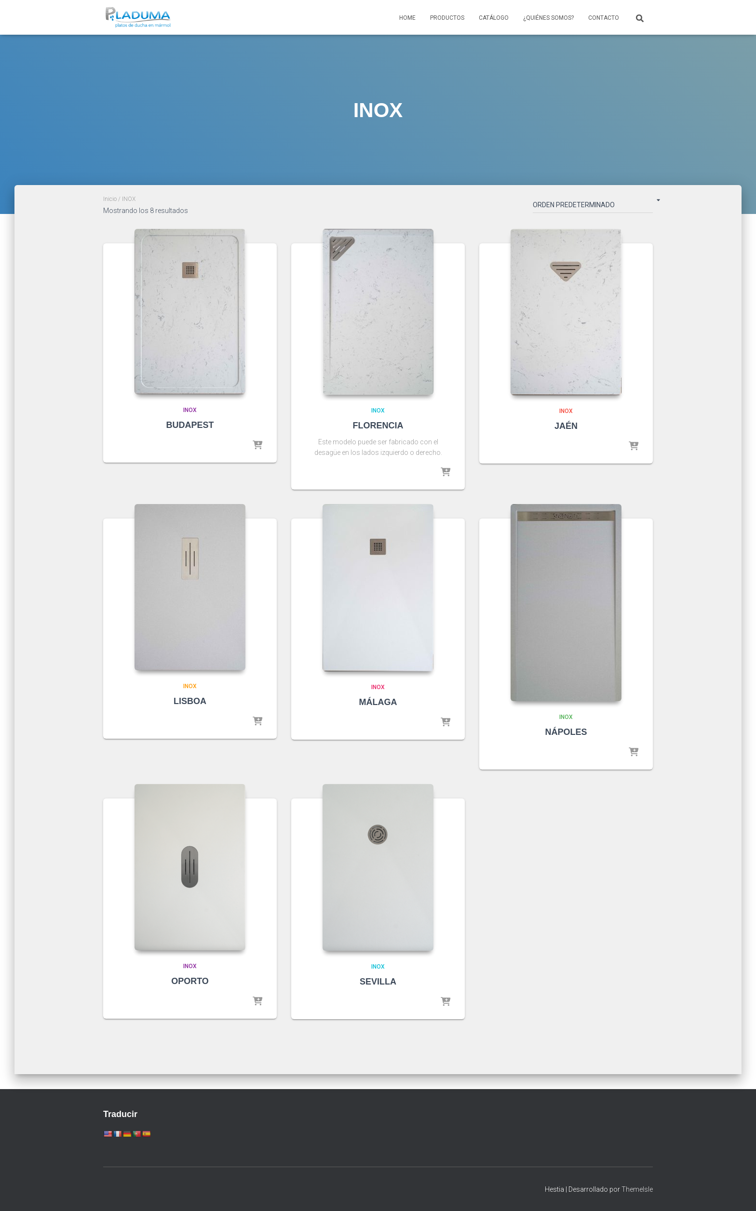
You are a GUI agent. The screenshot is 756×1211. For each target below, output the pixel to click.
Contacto (603, 17)
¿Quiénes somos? (548, 17)
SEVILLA (378, 981)
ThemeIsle (637, 1189)
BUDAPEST (190, 425)
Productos (447, 17)
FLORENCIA (378, 425)
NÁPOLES (566, 732)
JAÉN (566, 426)
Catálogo (494, 17)
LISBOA (190, 701)
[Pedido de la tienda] (593, 207)
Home (407, 17)
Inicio (110, 199)
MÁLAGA (378, 702)
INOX (190, 410)
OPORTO (190, 981)
